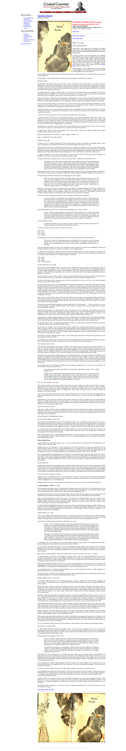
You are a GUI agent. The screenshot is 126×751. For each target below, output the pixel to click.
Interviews (26, 33)
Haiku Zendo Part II (77, 38)
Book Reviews (27, 19)
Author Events (27, 25)
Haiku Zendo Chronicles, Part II (46, 689)
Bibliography (27, 23)
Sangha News (27, 41)
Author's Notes (27, 22)
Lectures (26, 38)
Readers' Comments (28, 20)
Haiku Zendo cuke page (78, 35)
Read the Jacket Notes (28, 17)
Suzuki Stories (27, 35)
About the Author (27, 26)
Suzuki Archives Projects (29, 39)
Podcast (80, 43)
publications (75, 31)
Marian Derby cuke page (26, 43)
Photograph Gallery (28, 36)
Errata (25, 28)
